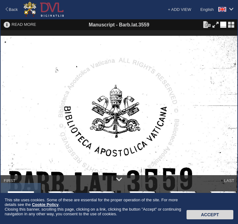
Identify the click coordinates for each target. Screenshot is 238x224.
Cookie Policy (45, 204)
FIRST (10, 180)
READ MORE (24, 24)
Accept (210, 214)
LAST (229, 180)
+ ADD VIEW (179, 9)
